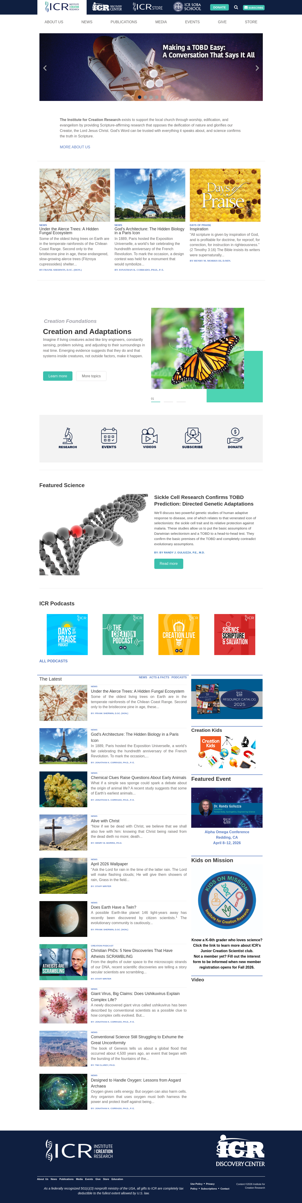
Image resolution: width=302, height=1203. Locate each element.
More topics (91, 376)
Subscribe (253, 7)
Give (222, 22)
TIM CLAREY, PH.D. (105, 1065)
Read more (169, 564)
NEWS (43, 225)
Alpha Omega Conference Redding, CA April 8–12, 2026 (227, 837)
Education (117, 1179)
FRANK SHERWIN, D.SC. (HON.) (111, 713)
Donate (219, 7)
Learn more (58, 376)
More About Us (75, 147)
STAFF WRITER (103, 886)
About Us (54, 22)
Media (161, 22)
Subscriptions (209, 1188)
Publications (124, 22)
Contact (224, 1188)
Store (251, 22)
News (86, 22)
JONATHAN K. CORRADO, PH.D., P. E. (114, 762)
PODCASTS (179, 677)
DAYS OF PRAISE (200, 225)
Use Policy (196, 1183)
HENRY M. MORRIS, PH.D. (108, 843)
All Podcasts (53, 661)
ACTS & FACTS (159, 677)
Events (192, 22)
